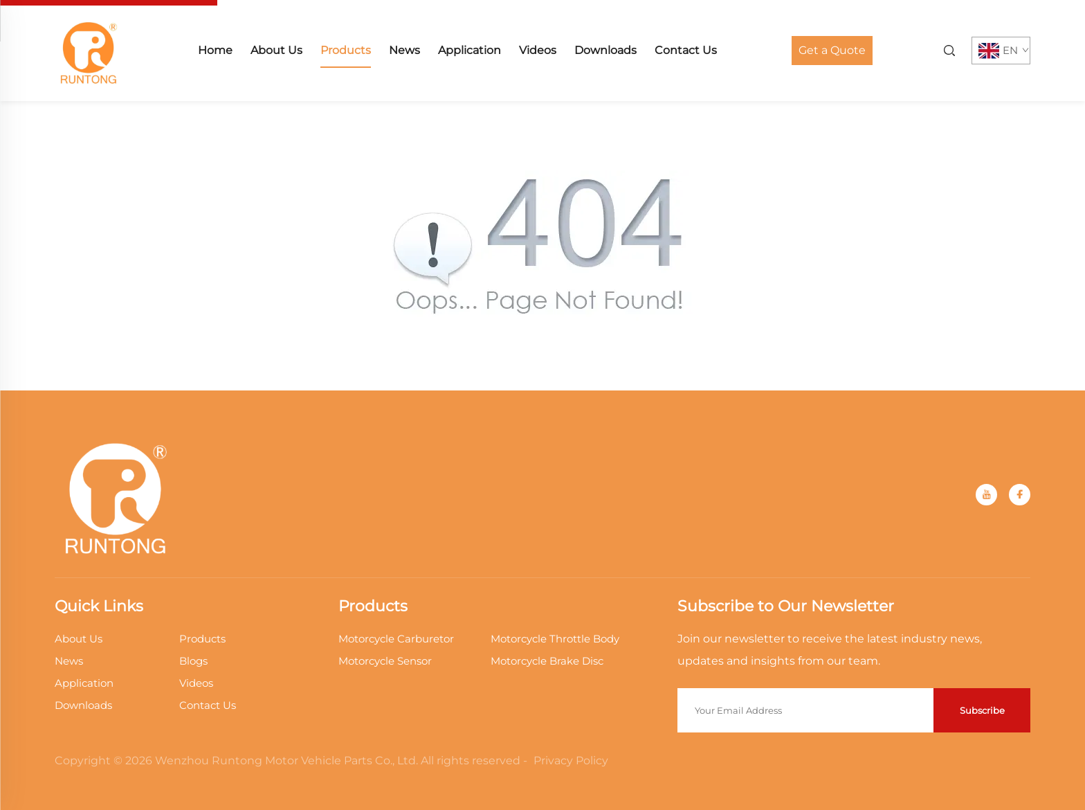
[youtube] (986, 494)
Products (345, 50)
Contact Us (686, 50)
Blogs (193, 660)
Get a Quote (832, 50)
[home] (89, 49)
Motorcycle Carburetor (396, 638)
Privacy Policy (571, 760)
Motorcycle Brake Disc (547, 660)
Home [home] (215, 50)
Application (469, 50)
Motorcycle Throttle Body (555, 638)
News (404, 50)
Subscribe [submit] (982, 710)
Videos (537, 50)
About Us (276, 50)
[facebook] (1019, 494)
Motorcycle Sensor (385, 660)
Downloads (605, 50)
